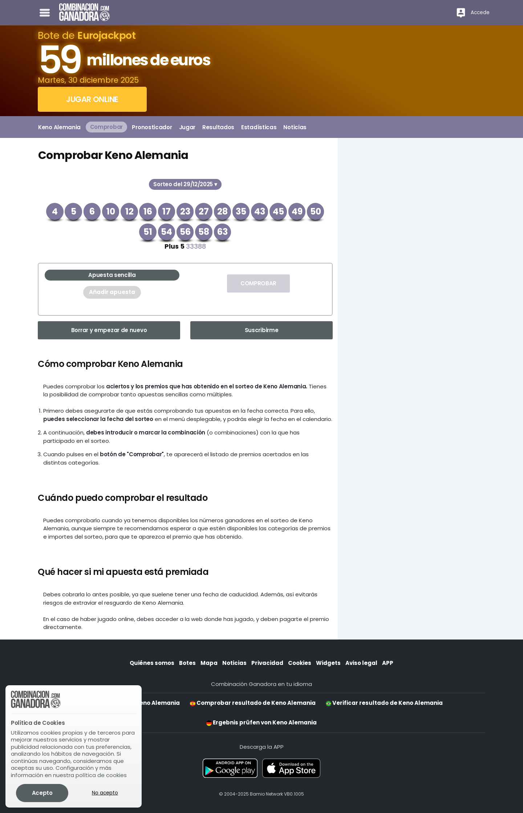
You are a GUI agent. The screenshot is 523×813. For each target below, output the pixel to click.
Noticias (234, 663)
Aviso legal (361, 663)
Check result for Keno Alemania (130, 703)
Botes (187, 663)
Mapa (209, 663)
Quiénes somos (152, 663)
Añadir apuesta (112, 292)
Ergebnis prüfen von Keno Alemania (261, 722)
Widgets (328, 663)
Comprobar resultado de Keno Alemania (253, 703)
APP (387, 663)
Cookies (299, 663)
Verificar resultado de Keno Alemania (384, 703)
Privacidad (267, 663)
